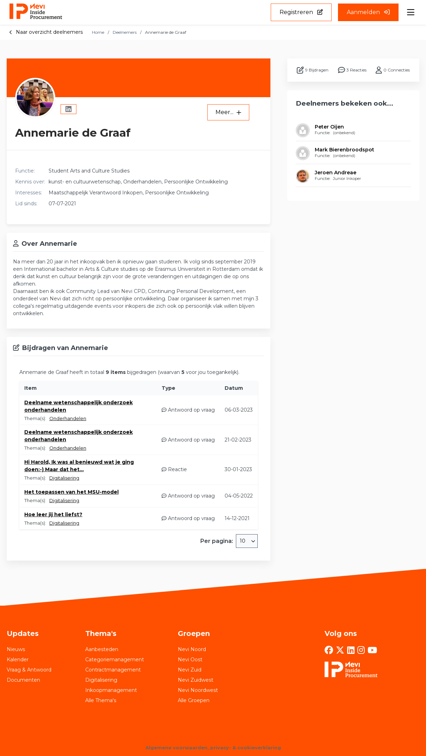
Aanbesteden (101, 649)
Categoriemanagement (114, 659)
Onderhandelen (67, 418)
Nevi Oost (190, 659)
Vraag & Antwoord (29, 670)
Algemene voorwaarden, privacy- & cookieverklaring (213, 747)
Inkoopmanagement (111, 690)
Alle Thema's (100, 700)
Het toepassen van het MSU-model (71, 492)
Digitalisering (64, 478)
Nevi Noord (192, 649)
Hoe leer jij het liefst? (53, 514)
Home (98, 32)
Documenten (23, 680)
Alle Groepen (193, 700)
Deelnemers (125, 32)
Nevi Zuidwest (195, 680)
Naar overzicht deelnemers (46, 32)
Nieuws (16, 649)
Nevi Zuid (189, 670)
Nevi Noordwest (198, 690)
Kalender (18, 659)
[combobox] (247, 541)
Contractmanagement (113, 670)
